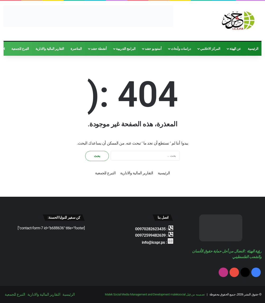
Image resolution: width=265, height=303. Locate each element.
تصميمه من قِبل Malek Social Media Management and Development (155, 294)
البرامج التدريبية (125, 49)
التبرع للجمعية (20, 49)
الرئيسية (253, 49)
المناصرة (76, 49)
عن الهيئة (235, 49)
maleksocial (178, 294)
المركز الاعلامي (210, 49)
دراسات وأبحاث (181, 49)
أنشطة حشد (98, 49)
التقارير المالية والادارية (49, 49)
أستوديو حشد (153, 49)
